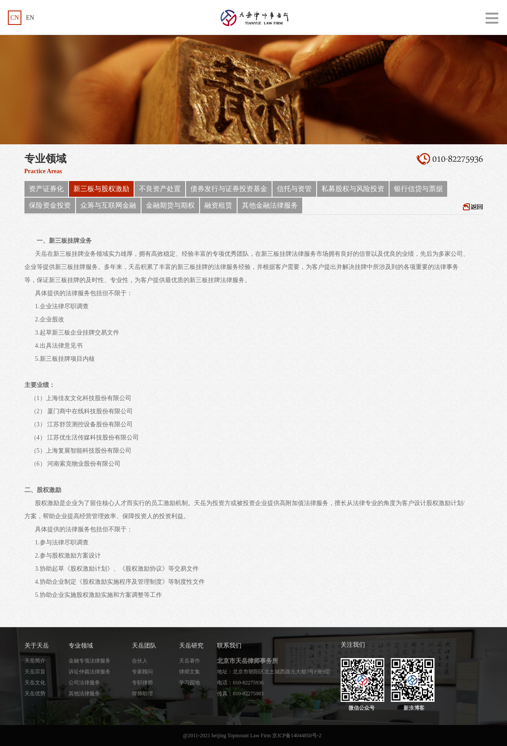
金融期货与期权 (170, 205)
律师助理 (142, 693)
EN (30, 17)
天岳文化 (34, 683)
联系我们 (229, 645)
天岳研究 (191, 645)
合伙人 (140, 661)
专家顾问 (142, 672)
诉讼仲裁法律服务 (89, 672)
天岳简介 (34, 661)
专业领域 (81, 645)
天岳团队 (144, 645)
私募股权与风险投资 (352, 188)
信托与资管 (294, 188)
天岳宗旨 (34, 672)
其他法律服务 (84, 693)
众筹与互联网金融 (108, 205)
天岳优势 (34, 693)
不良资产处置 (160, 188)
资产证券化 (46, 188)
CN (14, 17)
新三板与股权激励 (101, 188)
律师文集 (189, 672)
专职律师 (142, 683)
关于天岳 (36, 645)
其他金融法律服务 (270, 205)
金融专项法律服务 (89, 661)
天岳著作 (189, 661)
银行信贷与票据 (418, 188)
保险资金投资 (50, 205)
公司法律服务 (84, 683)
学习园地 (189, 683)
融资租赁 (218, 205)
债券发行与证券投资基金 (228, 188)
